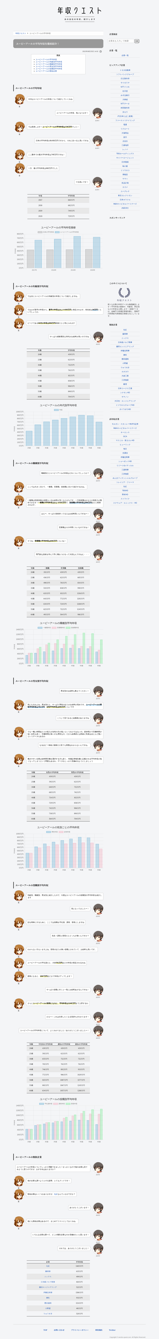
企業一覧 (125, 55)
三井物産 (125, 380)
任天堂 (125, 91)
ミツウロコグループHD (125, 405)
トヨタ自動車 (125, 70)
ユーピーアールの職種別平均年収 (49, 64)
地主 (125, 449)
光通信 (125, 453)
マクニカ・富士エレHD (125, 440)
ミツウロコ (125, 170)
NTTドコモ (125, 87)
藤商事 (47, 1271)
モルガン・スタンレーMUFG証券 (125, 424)
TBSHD (125, 490)
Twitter (112, 1330)
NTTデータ (125, 104)
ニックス (47, 1276)
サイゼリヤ (125, 83)
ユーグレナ (125, 191)
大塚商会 (125, 133)
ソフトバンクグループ (125, 74)
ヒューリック (125, 445)
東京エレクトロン (125, 195)
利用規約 (98, 1330)
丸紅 (56, 1194)
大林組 (125, 99)
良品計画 (125, 183)
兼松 (48, 1297)
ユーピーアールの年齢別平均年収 (49, 62)
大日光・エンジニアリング (125, 401)
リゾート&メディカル (125, 465)
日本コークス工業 (125, 388)
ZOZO (125, 141)
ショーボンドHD (125, 461)
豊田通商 (47, 1303)
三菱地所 (125, 145)
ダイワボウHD (125, 409)
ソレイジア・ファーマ (125, 482)
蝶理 (125, 384)
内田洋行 (125, 208)
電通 (125, 125)
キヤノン (125, 397)
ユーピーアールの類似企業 (46, 71)
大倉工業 (125, 376)
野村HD (125, 494)
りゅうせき (47, 1313)
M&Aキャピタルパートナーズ (125, 204)
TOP (45, 1330)
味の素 (125, 166)
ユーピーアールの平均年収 (46, 59)
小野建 (47, 1308)
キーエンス (125, 432)
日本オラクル (125, 200)
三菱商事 (125, 470)
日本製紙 (125, 162)
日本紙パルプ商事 (48, 1282)
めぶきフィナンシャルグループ (125, 478)
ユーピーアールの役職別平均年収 (49, 69)
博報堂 (125, 174)
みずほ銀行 (125, 95)
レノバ (125, 149)
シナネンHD (125, 392)
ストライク (125, 499)
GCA (125, 436)
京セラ (125, 112)
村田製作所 (125, 108)
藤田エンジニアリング (48, 1287)
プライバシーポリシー (80, 1330)
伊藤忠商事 (47, 1292)
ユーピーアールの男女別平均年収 (49, 66)
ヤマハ (125, 179)
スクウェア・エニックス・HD (125, 503)
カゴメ (125, 187)
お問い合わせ (59, 1330)
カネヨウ (125, 372)
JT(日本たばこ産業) (125, 116)
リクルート (125, 129)
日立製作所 (125, 78)
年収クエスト (20, 33)
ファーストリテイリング (125, 120)
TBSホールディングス (125, 154)
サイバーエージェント (125, 158)
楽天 (125, 137)
